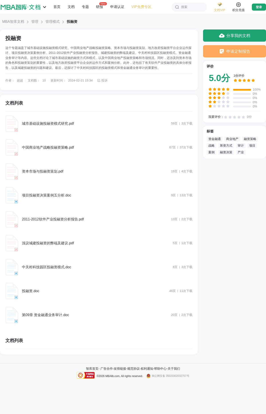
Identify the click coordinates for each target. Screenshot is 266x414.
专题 (85, 7)
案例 (211, 152)
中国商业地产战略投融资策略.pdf (48, 147)
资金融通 (214, 139)
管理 (34, 21)
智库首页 (92, 368)
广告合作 (106, 368)
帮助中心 (160, 368)
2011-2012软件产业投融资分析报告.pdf (53, 219)
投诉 (102, 80)
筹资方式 (226, 145)
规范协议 (133, 368)
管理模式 (52, 21)
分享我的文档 (234, 35)
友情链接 (120, 368)
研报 (99, 7)
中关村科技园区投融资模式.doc (46, 267)
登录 (259, 7)
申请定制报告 (234, 51)
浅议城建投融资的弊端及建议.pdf (48, 243)
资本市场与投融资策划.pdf (42, 171)
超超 (20, 80)
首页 (57, 7)
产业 (241, 152)
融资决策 (226, 152)
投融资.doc (30, 291)
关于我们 (174, 368)
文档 (71, 7)
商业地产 (232, 139)
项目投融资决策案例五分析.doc (46, 195)
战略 (211, 145)
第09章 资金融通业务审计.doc (45, 315)
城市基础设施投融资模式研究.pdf (48, 123)
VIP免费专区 (141, 7)
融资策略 (250, 139)
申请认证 (117, 7)
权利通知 (147, 368)
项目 (252, 145)
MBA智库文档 (13, 21)
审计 (241, 145)
